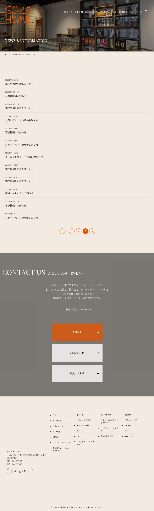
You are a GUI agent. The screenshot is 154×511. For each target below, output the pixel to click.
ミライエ (80, 431)
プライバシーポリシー (61, 442)
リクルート (128, 431)
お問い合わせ (58, 426)
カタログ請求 (58, 420)
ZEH (78, 436)
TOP (54, 415)
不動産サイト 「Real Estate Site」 (61, 449)
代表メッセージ (130, 420)
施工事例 (56, 431)
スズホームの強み (84, 420)
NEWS (55, 437)
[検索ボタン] (146, 12)
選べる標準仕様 (83, 425)
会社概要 (127, 425)
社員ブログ (128, 436)
